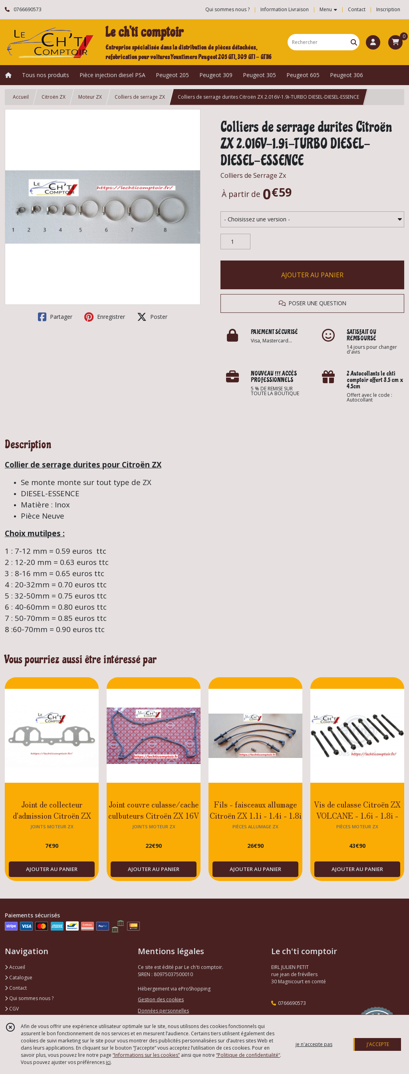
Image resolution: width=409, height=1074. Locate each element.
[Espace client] (373, 42)
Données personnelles (163, 1010)
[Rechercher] (354, 42)
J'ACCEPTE (378, 1044)
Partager (55, 317)
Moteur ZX (90, 96)
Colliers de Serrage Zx (253, 175)
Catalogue (18, 977)
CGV (12, 1008)
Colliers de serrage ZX (140, 96)
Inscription (388, 9)
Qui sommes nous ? (29, 998)
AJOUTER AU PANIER (312, 274)
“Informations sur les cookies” (146, 1055)
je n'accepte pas (314, 1044)
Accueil (21, 96)
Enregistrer (104, 317)
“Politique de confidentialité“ (248, 1055)
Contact (356, 9)
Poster (152, 317)
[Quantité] (235, 242)
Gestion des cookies (161, 999)
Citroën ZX (54, 96)
